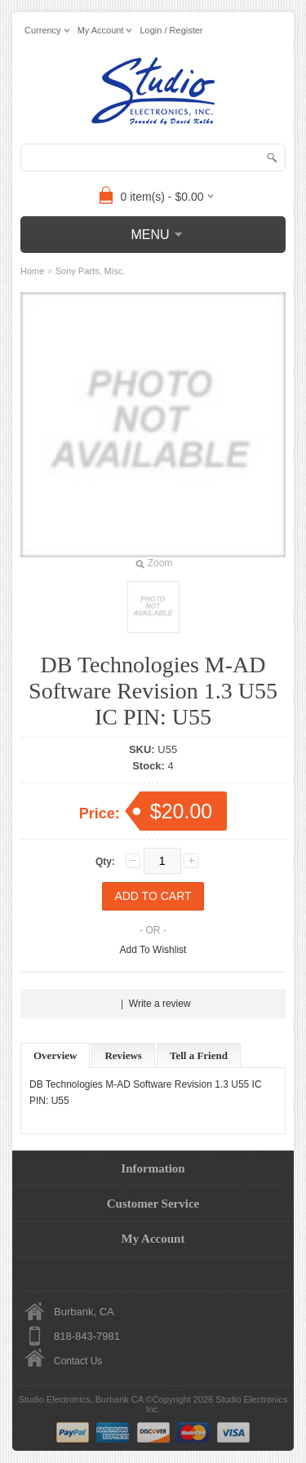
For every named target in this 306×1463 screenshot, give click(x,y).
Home (32, 271)
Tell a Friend (199, 1055)
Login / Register (171, 30)
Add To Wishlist (153, 949)
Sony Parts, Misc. (90, 271)
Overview (55, 1055)
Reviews (123, 1055)
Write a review (160, 1003)
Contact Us (78, 1361)
